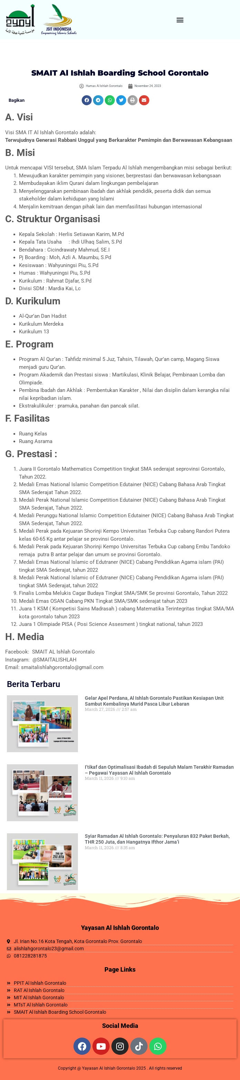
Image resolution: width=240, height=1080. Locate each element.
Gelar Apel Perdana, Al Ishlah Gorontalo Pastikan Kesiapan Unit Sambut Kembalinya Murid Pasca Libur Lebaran (154, 701)
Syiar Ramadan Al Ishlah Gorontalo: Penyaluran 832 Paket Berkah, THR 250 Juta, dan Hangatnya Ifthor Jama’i (157, 839)
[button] (180, 19)
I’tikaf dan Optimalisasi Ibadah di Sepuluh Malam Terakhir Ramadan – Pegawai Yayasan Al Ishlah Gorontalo (159, 770)
